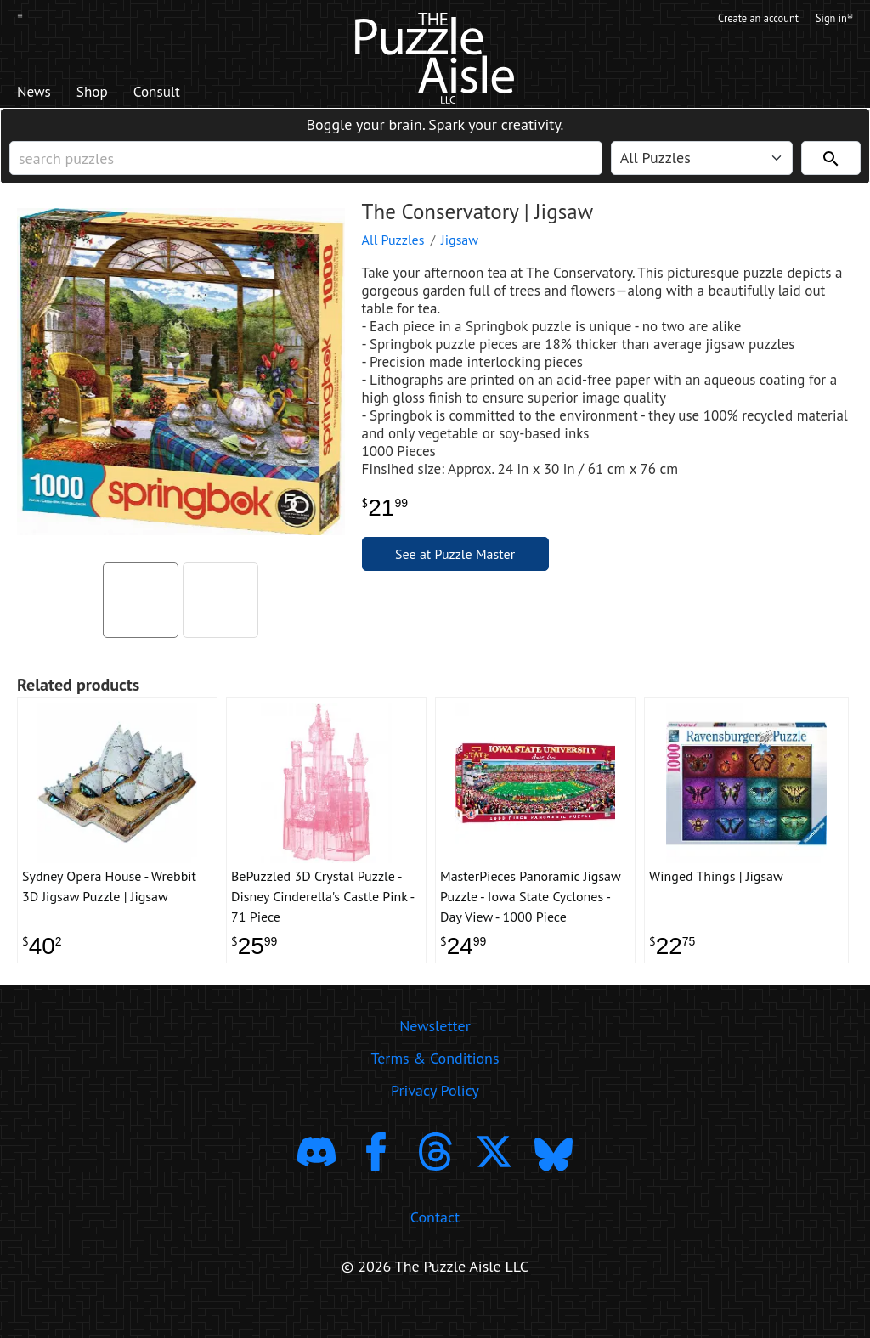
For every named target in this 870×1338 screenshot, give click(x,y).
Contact (435, 1246)
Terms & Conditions (434, 1088)
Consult (182, 94)
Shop (106, 94)
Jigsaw (459, 260)
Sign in (833, 19)
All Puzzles (393, 260)
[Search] (831, 171)
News (38, 94)
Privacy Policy (435, 1121)
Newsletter (435, 1056)
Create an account (744, 19)
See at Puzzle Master (455, 575)
